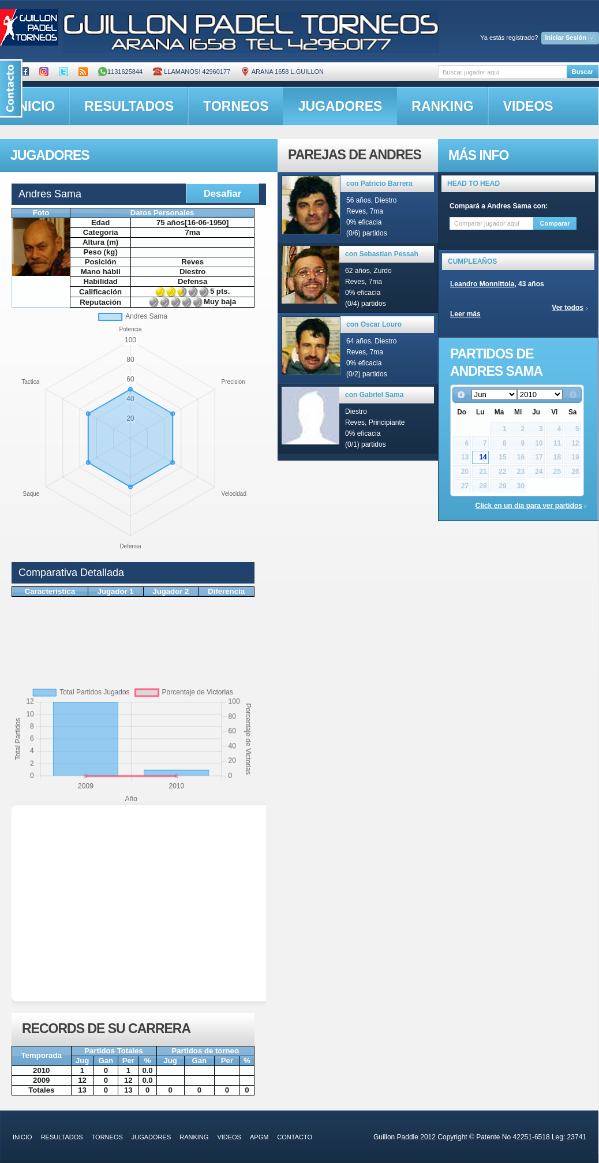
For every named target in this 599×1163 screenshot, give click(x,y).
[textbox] (502, 71)
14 (482, 457)
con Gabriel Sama (374, 395)
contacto (294, 1137)
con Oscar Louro (374, 324)
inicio (22, 1137)
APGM (259, 1137)
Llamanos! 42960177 (191, 71)
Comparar (555, 223)
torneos (235, 106)
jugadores (340, 106)
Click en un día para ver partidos (529, 506)
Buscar (582, 71)
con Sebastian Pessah (381, 254)
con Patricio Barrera (379, 184)
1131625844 (120, 71)
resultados (129, 106)
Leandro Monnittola (482, 284)
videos (528, 106)
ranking (442, 106)
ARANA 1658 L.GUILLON (282, 71)
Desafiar (222, 193)
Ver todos (567, 308)
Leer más (465, 314)
